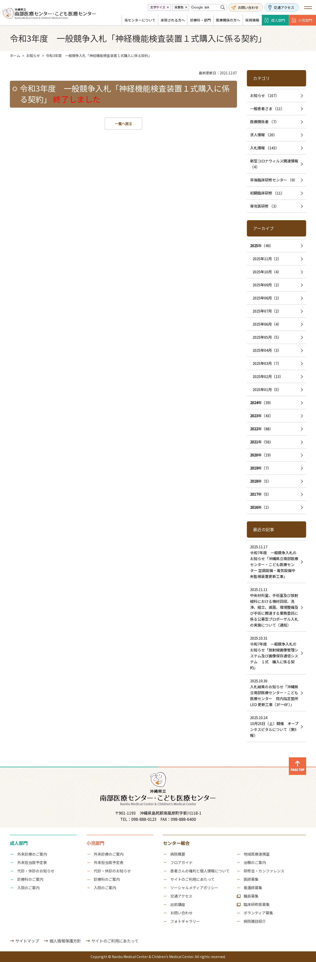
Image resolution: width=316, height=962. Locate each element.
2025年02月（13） (268, 376)
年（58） (261, 441)
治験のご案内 (255, 862)
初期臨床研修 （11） (267, 193)
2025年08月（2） (267, 297)
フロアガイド (181, 862)
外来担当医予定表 (32, 862)
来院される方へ (173, 20)
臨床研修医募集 (257, 904)
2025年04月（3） (267, 350)
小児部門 (305, 20)
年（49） (261, 245)
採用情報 (252, 20)
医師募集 (251, 879)
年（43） (261, 415)
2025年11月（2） (267, 258)
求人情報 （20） (263, 134)
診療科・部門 (200, 20)
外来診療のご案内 (32, 854)
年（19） (261, 454)
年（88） (261, 428)
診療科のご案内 (30, 879)
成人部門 (278, 20)
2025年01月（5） (267, 389)
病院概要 (177, 854)
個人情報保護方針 (65, 941)
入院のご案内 (28, 887)
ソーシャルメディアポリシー (194, 887)
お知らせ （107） (264, 95)
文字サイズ (157, 7)
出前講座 (177, 904)
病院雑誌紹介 (255, 921)
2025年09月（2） (267, 284)
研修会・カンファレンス (264, 870)
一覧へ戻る (123, 123)
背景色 (179, 7)
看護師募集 (253, 887)
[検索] (205, 7)
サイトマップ (27, 941)
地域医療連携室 (257, 854)
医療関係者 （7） (264, 121)
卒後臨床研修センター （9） (273, 179)
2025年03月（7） (267, 363)
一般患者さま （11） (267, 108)
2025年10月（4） (267, 271)
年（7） (260, 468)
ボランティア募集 (258, 912)
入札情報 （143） (264, 147)
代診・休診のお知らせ (35, 870)
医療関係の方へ (228, 20)
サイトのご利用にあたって (192, 879)
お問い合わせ (248, 7)
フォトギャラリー (185, 921)
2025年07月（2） (267, 311)
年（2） (260, 507)
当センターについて (140, 20)
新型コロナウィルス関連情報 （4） (274, 163)
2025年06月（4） (267, 324)
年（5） (260, 481)
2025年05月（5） (267, 337)
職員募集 (251, 896)
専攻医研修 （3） (264, 206)
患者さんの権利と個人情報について (200, 870)
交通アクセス (284, 7)
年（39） (261, 402)
